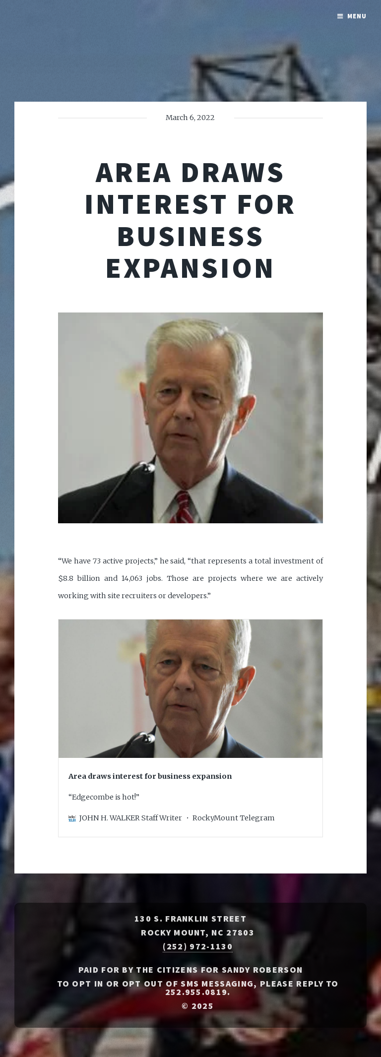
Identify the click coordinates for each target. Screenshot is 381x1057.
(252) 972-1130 (197, 946)
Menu (357, 16)
